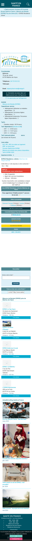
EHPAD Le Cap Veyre (9, 309)
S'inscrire (16, 283)
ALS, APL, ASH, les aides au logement (14, 144)
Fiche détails (16, 317)
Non (7, 166)
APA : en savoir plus (8, 146)
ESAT (10, 522)
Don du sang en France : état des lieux (14, 419)
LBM (17, 522)
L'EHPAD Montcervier (9, 387)
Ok (16, 536)
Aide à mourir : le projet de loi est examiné (16, 508)
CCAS (13, 520)
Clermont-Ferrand (7, 203)
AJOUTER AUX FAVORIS (16, 225)
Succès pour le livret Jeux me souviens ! (15, 458)
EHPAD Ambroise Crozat (10, 348)
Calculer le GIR (17, 126)
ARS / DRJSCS (16, 232)
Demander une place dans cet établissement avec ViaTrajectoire (16, 94)
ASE (10, 520)
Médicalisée (17, 215)
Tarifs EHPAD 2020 (8, 152)
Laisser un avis (16, 219)
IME (14, 522)
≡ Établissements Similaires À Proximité (16, 9)
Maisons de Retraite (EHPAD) (11, 104)
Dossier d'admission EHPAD (11, 148)
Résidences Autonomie (13, 527)
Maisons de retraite (13, 523)
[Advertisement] (16, 34)
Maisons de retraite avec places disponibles (16, 150)
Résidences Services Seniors (13, 525)
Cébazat (13, 205)
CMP (17, 520)
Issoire (22, 203)
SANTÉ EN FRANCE (12, 516)
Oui (3, 166)
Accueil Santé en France (8, 11)
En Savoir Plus (16, 539)
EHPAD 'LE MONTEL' (9, 367)
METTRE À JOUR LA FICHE (16, 208)
